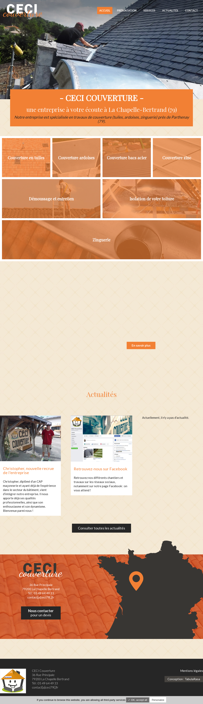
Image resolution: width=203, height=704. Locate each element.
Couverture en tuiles (26, 157)
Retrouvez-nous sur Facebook (100, 468)
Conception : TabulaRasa (184, 678)
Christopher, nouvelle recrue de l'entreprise (28, 470)
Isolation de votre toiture (152, 199)
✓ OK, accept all (137, 699)
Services (149, 10)
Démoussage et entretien (51, 199)
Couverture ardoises (76, 157)
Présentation (127, 10)
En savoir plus (141, 345)
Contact (191, 10)
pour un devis (41, 612)
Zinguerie (101, 240)
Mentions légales (191, 670)
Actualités (170, 10)
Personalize (158, 700)
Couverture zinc (176, 157)
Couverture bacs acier (127, 157)
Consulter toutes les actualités (101, 528)
